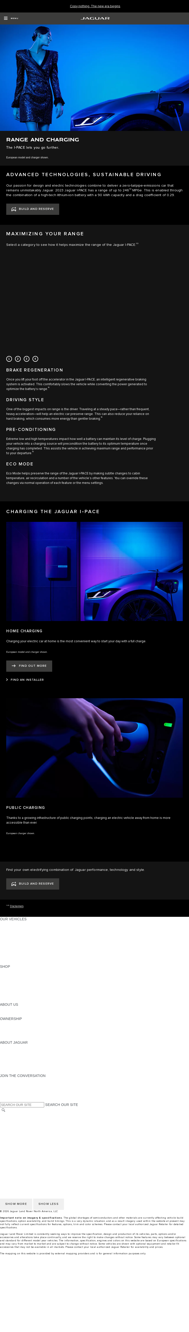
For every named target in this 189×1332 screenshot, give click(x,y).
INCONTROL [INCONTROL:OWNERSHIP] (10, 1028)
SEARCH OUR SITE (61, 1105)
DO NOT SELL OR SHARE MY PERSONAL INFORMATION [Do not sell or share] (48, 1130)
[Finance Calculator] (94, 1317)
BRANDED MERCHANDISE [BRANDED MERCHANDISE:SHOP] (22, 1000)
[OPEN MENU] (11, 18)
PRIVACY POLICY (14, 1125)
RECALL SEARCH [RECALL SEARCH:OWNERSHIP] (15, 1038)
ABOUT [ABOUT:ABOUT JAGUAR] (6, 1047)
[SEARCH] (3, 1110)
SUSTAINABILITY (14, 1014)
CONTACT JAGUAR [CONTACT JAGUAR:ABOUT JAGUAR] (16, 1061)
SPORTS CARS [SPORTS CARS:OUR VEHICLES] (12, 938)
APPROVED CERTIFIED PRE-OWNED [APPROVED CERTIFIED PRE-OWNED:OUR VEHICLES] (31, 952)
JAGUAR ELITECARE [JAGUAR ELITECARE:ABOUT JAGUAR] (17, 1052)
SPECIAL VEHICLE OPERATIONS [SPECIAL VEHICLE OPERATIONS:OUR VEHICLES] (27, 948)
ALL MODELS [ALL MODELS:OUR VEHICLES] (11, 924)
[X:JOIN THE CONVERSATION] (3, 1099)
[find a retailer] (94, 1327)
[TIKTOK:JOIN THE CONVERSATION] (8, 1085)
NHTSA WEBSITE (14, 1120)
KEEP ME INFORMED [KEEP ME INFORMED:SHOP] (18, 986)
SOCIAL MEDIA (12, 1144)
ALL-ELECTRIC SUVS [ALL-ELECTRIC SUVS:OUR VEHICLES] (18, 933)
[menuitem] (94, 1274)
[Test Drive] (94, 1308)
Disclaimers (16, 906)
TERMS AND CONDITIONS (22, 1134)
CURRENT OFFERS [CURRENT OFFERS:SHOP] (16, 971)
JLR (3, 1009)
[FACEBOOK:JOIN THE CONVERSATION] (12, 1095)
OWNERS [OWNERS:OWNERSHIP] (8, 1023)
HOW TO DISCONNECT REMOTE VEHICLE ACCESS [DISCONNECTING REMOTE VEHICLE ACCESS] (43, 1153)
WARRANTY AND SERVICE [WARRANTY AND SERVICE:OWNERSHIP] (22, 1033)
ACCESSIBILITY (13, 1139)
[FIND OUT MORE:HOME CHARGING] (29, 666)
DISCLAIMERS (12, 1149)
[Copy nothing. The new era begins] (95, 6)
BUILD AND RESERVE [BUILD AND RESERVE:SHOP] (18, 976)
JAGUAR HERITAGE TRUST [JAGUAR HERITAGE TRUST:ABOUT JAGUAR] (23, 1066)
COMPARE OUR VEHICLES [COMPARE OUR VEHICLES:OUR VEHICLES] (22, 957)
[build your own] (94, 1298)
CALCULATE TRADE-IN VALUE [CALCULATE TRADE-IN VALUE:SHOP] (25, 995)
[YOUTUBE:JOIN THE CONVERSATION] (10, 1090)
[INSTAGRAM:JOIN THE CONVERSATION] (12, 1080)
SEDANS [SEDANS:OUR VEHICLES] (7, 943)
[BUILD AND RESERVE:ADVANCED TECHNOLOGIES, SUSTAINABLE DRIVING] (32, 209)
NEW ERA (8, 962)
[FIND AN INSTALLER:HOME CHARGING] (25, 680)
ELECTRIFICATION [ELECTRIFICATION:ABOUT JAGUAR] (15, 1057)
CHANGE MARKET (15, 1115)
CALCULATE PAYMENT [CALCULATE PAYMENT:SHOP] (19, 990)
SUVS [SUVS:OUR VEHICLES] (5, 929)
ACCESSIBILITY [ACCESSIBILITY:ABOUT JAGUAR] (13, 1071)
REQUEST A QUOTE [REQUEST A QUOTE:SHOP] (17, 981)
